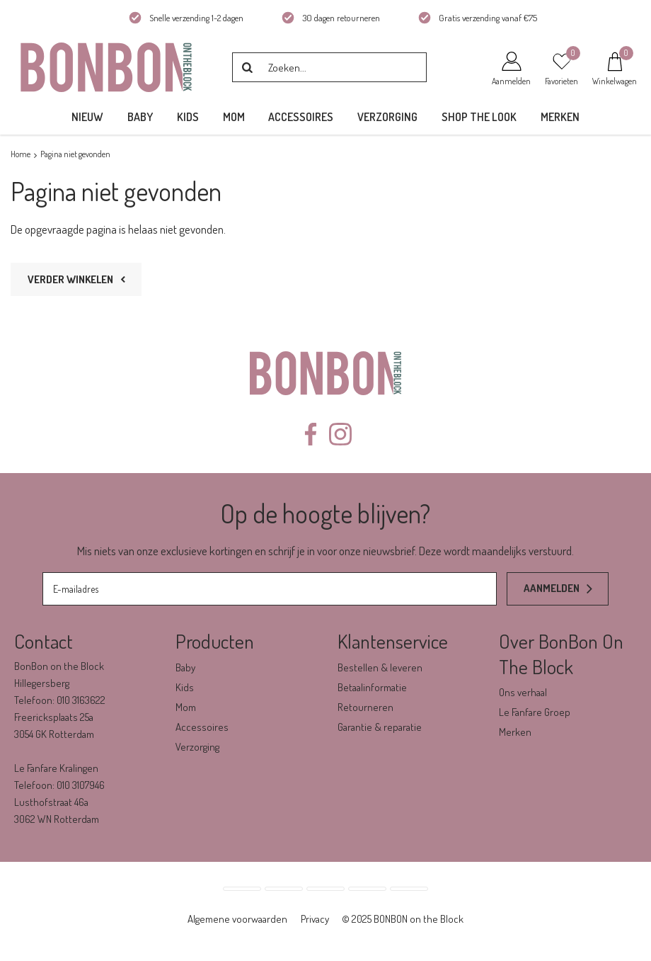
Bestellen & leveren (380, 667)
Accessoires (300, 117)
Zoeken (247, 67)
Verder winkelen (70, 279)
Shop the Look (479, 117)
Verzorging (387, 117)
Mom (234, 117)
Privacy (315, 919)
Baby (140, 117)
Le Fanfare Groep (534, 712)
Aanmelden (552, 588)
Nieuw (87, 117)
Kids (188, 117)
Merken (560, 117)
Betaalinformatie (372, 687)
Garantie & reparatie (380, 727)
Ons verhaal (523, 692)
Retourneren (365, 707)
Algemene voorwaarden (237, 919)
